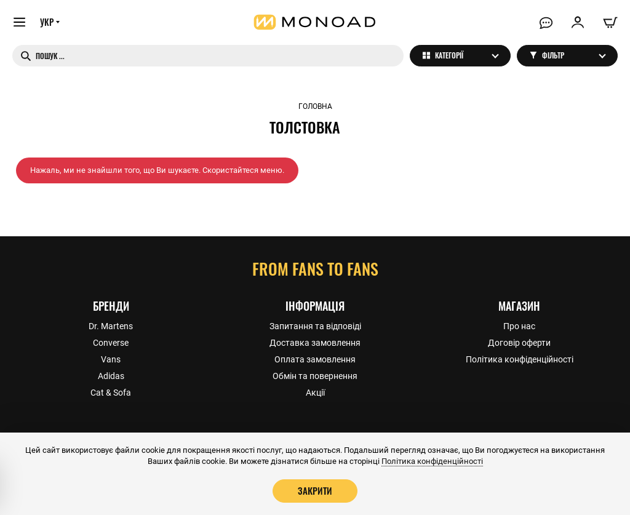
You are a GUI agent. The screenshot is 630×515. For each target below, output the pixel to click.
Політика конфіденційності (519, 359)
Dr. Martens (111, 325)
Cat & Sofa (110, 392)
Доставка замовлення (315, 342)
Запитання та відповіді (315, 325)
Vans (111, 359)
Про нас (519, 325)
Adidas (111, 375)
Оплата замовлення (315, 359)
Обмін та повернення (315, 375)
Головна (315, 106)
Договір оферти (519, 342)
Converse (111, 342)
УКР (47, 23)
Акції (315, 392)
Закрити (315, 490)
